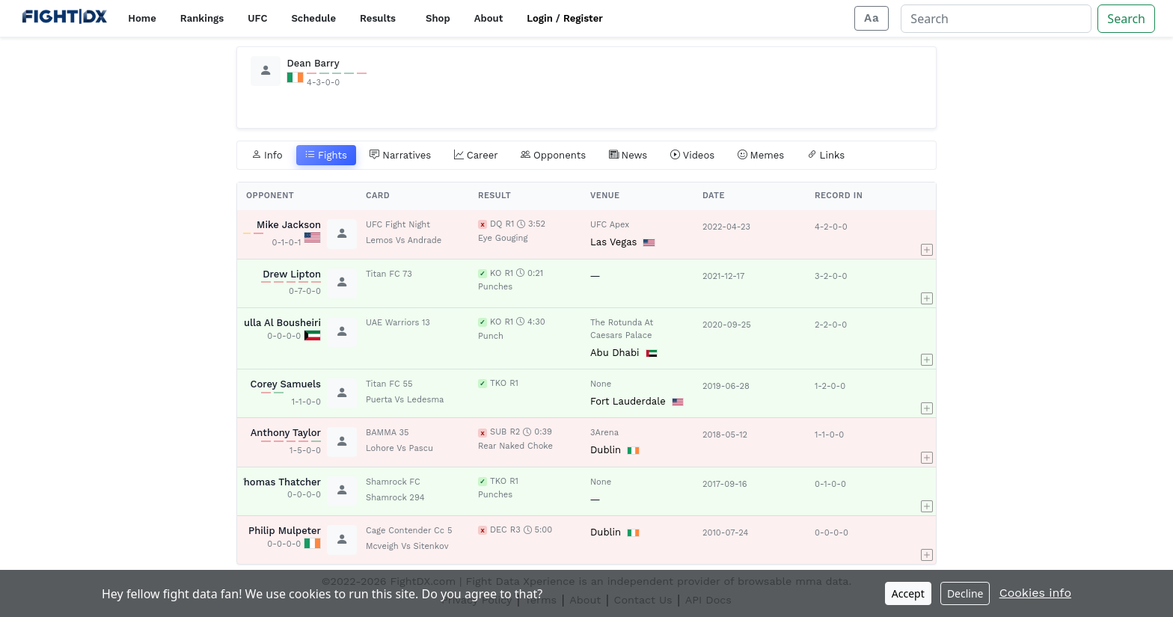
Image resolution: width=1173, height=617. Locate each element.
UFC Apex (609, 225)
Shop (438, 18)
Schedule (313, 18)
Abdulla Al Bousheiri (273, 322)
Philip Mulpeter (284, 530)
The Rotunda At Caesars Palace (621, 329)
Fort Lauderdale (628, 401)
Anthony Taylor (286, 432)
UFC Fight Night (398, 225)
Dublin (605, 449)
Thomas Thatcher (279, 482)
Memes (761, 155)
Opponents (553, 155)
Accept (908, 593)
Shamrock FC (393, 482)
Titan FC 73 (389, 274)
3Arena (604, 433)
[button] (927, 234)
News (628, 155)
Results (378, 18)
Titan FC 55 (389, 384)
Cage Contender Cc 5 (409, 530)
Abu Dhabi (615, 352)
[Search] (996, 18)
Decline (965, 593)
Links (826, 155)
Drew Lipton (292, 274)
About (488, 18)
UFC (257, 18)
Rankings (202, 18)
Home (142, 18)
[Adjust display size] (871, 18)
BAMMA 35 (387, 433)
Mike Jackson (289, 224)
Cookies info (1035, 593)
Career (476, 155)
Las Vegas (613, 242)
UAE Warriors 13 (398, 323)
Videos (692, 155)
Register (583, 18)
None (600, 384)
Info (267, 155)
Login (540, 18)
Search (1126, 18)
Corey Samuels (286, 384)
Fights (326, 155)
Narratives (400, 155)
